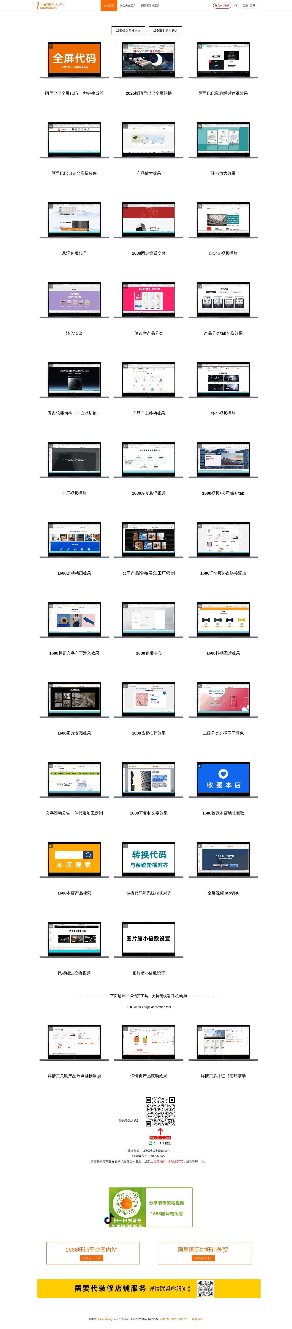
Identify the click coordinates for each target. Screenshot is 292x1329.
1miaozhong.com (108, 1319)
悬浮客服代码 (74, 253)
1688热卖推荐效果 (149, 733)
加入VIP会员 (222, 5)
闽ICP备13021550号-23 (173, 1319)
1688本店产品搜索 (74, 893)
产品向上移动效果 (148, 413)
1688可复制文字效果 (149, 813)
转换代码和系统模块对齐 (148, 893)
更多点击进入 (92, 1258)
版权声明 (197, 1319)
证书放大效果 (223, 173)
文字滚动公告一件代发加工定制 (74, 813)
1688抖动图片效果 (223, 653)
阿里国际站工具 (150, 5)
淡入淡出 (74, 333)
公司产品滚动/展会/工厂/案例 (149, 573)
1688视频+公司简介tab (223, 493)
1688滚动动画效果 (74, 573)
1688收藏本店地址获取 (223, 813)
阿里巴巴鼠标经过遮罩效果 (223, 93)
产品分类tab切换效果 (223, 333)
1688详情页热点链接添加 (223, 573)
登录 (245, 5)
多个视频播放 (223, 413)
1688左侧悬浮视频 (149, 493)
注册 (252, 5)
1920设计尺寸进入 (165, 30)
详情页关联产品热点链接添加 (74, 1076)
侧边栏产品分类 (148, 333)
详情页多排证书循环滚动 (223, 1076)
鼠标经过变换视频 (74, 973)
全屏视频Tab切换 (223, 893)
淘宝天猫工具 (128, 5)
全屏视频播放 (74, 493)
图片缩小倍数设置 (148, 973)
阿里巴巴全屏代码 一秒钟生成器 (74, 93)
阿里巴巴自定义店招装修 (74, 173)
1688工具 (108, 5)
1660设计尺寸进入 (128, 30)
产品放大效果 (149, 173)
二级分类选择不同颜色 (223, 733)
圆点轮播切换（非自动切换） (74, 413)
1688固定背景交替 (149, 253)
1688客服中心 (149, 653)
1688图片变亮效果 (74, 733)
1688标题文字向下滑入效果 (74, 653)
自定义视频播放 (223, 253)
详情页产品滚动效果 (148, 1076)
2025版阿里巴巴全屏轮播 (149, 93)
